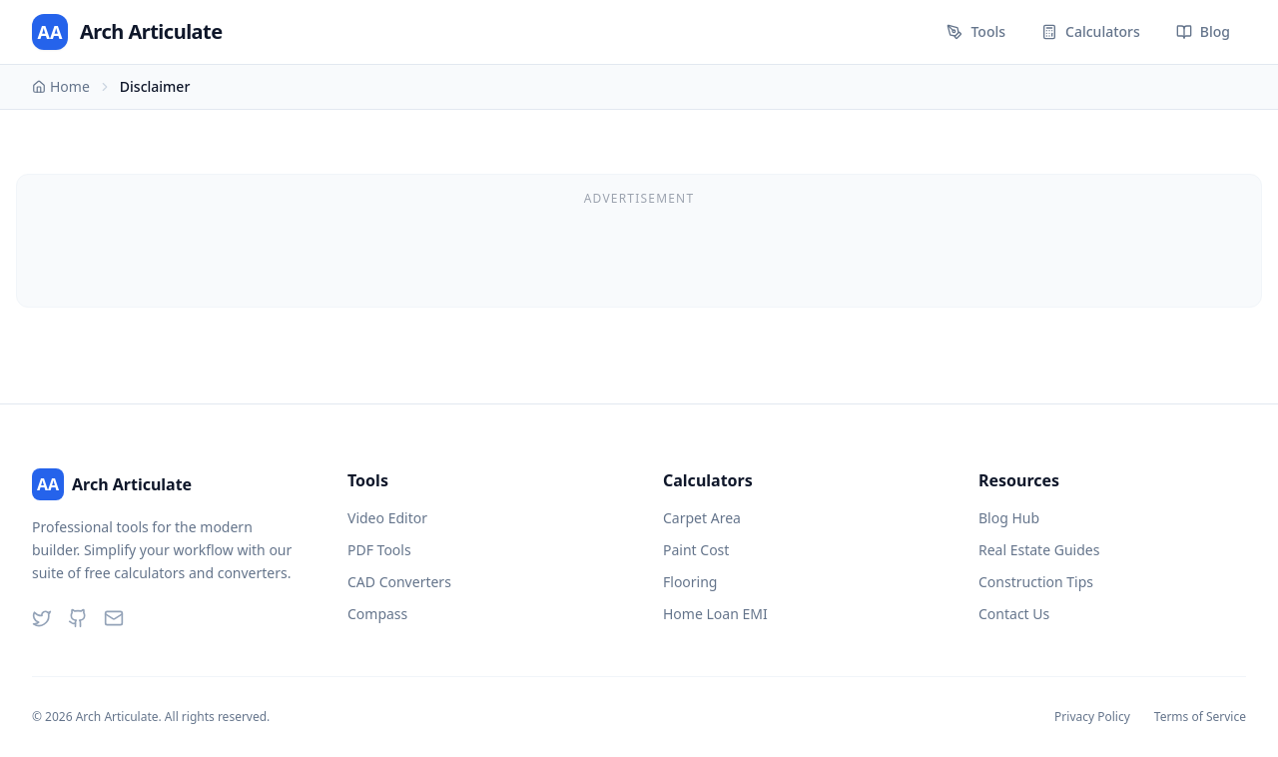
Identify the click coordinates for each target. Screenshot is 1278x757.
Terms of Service (1200, 717)
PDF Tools (379, 549)
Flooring (690, 581)
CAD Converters (399, 581)
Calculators (1090, 31)
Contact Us (1013, 613)
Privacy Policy (1092, 717)
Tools (976, 31)
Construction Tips (1035, 581)
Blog (1203, 31)
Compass (377, 613)
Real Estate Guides (1038, 549)
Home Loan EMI (715, 613)
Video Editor (387, 517)
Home (61, 86)
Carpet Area (702, 517)
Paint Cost (696, 549)
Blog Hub (1008, 517)
